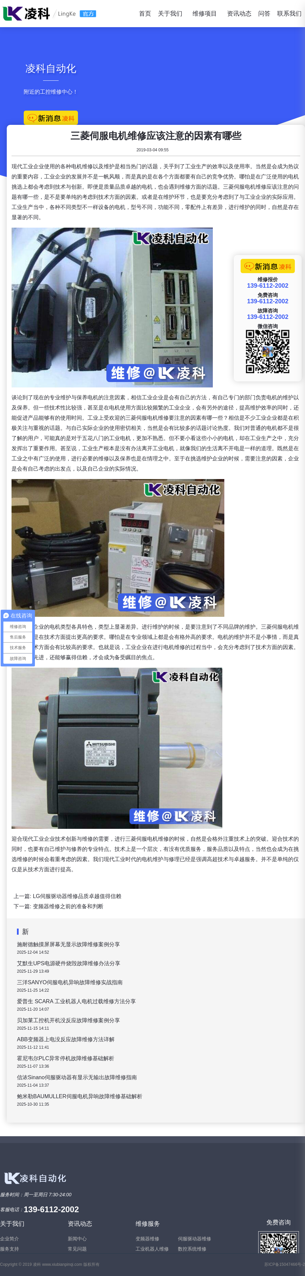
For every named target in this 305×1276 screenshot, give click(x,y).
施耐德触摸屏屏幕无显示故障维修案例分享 (68, 944)
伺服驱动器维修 (194, 1238)
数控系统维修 (192, 1249)
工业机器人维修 (152, 1249)
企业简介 (9, 1238)
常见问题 (77, 1249)
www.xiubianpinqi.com (62, 1264)
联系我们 (289, 13)
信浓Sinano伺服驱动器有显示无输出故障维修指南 (77, 1077)
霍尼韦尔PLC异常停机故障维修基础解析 (65, 1058)
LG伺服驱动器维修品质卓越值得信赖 (77, 896)
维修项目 (204, 13)
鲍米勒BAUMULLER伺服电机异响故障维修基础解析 (79, 1096)
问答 (264, 13)
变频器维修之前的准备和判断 (68, 906)
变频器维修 (147, 1238)
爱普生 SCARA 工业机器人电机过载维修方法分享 (76, 1001)
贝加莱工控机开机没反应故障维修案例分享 (68, 1020)
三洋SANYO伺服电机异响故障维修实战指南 (70, 982)
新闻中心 (77, 1238)
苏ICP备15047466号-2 (284, 1264)
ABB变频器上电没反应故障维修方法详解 (66, 1039)
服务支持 (9, 1249)
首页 (145, 13)
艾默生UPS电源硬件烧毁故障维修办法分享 (68, 963)
